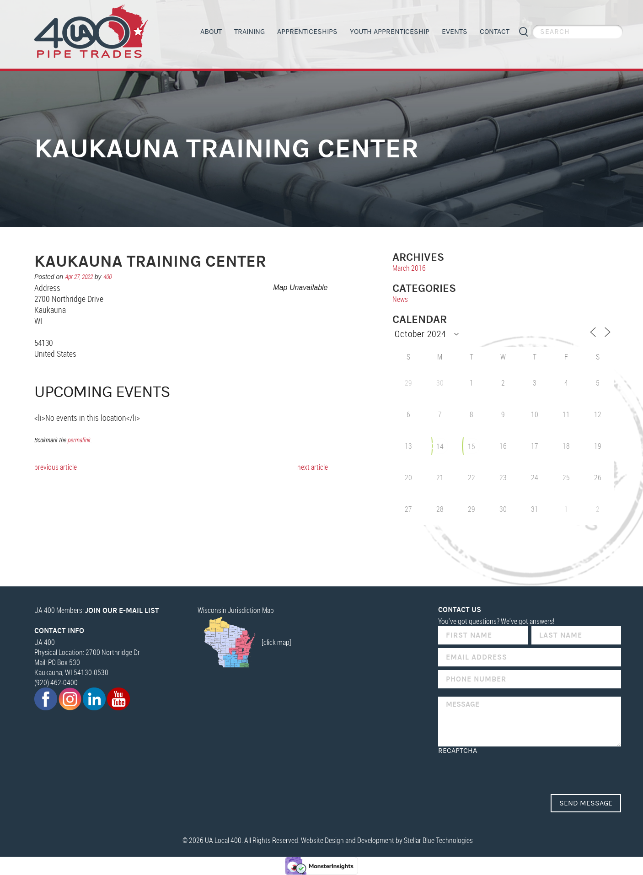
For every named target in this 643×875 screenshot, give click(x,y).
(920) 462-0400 (56, 682)
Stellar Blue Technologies (438, 840)
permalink (79, 439)
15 (471, 446)
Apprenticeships (307, 31)
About (211, 31)
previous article (55, 467)
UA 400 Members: (96, 610)
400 (107, 276)
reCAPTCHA (457, 750)
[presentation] (507, 772)
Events (454, 31)
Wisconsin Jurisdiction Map (236, 610)
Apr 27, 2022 (79, 276)
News (400, 299)
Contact (494, 31)
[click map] (244, 642)
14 (440, 446)
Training (249, 31)
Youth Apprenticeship (389, 31)
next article (312, 467)
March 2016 (409, 268)
